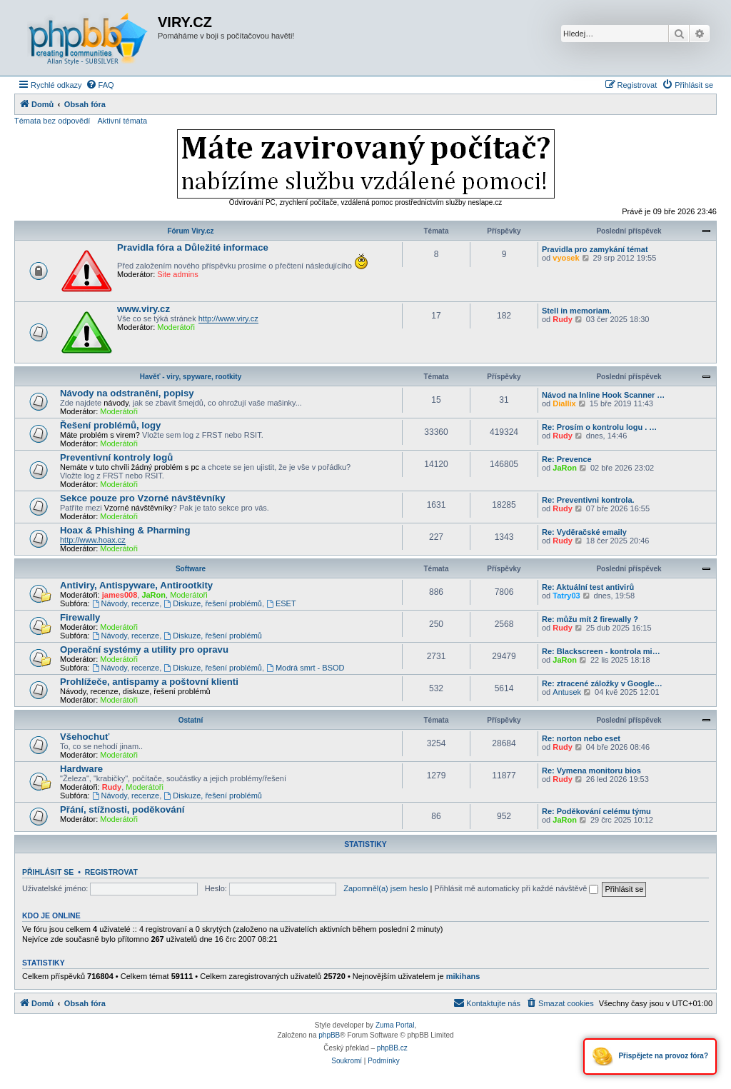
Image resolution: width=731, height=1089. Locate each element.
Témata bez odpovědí (52, 120)
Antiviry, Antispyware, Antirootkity (136, 585)
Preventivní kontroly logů (116, 457)
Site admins (177, 274)
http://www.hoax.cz (93, 540)
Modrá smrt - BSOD (305, 667)
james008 (120, 595)
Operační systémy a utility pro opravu (144, 649)
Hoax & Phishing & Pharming (125, 530)
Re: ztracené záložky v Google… (602, 683)
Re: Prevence (567, 459)
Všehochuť (84, 736)
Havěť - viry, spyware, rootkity (190, 377)
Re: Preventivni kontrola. (588, 500)
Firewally (80, 617)
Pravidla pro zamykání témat (595, 249)
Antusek (567, 692)
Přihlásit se (48, 872)
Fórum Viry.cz (190, 231)
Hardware (81, 768)
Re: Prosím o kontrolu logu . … (599, 427)
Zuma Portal (394, 1025)
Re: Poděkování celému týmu (596, 811)
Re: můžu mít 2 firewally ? (590, 619)
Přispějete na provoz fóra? (650, 1056)
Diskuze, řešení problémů (212, 603)
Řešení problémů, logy (110, 425)
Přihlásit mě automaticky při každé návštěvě (516, 888)
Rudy (563, 319)
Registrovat (111, 872)
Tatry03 (566, 595)
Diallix (564, 403)
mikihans (463, 976)
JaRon (565, 467)
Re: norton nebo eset (581, 738)
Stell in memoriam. (577, 310)
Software (191, 569)
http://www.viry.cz (228, 318)
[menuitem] (100, 85)
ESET (281, 603)
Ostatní (190, 720)
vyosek (566, 258)
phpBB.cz (392, 1048)
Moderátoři (176, 327)
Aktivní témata (122, 120)
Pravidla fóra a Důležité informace (192, 247)
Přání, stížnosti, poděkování (122, 809)
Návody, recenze (126, 603)
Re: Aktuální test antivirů (588, 587)
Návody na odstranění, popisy (127, 393)
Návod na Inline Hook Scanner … (603, 395)
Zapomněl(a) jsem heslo (385, 888)
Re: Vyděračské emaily (584, 532)
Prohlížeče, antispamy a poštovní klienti (149, 681)
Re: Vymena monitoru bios (591, 770)
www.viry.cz (143, 308)
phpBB (329, 1035)
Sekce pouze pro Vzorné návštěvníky (143, 498)
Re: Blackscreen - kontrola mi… (601, 651)
